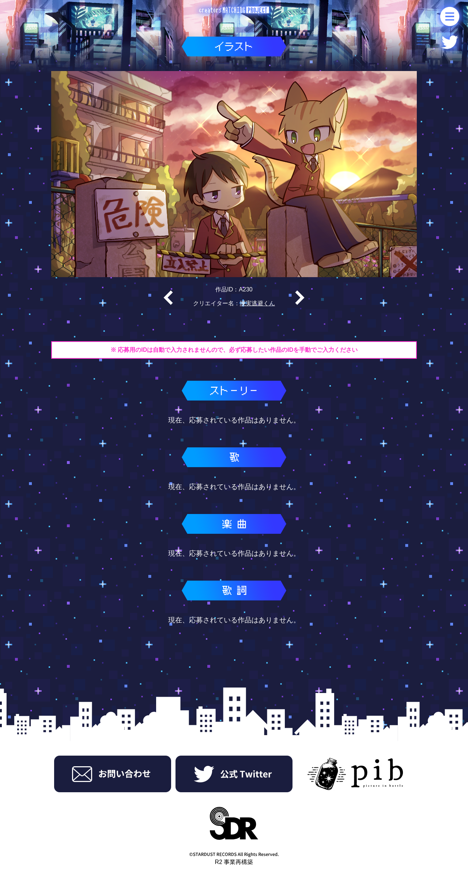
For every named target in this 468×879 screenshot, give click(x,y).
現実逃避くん (257, 303)
